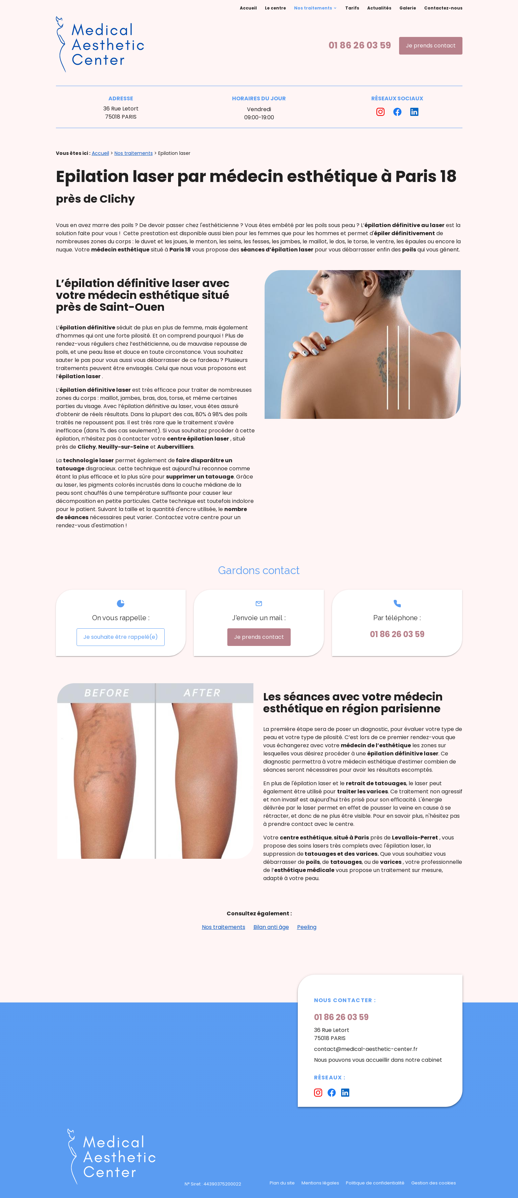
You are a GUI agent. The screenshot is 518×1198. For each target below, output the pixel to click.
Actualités (379, 8)
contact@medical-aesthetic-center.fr (366, 1049)
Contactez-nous (443, 8)
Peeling (306, 927)
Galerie (407, 8)
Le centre (275, 8)
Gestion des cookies (433, 1183)
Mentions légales (320, 1183)
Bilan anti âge (271, 927)
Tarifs (352, 8)
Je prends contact (431, 45)
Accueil (248, 8)
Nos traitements (313, 8)
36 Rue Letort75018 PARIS (121, 113)
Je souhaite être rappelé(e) (120, 637)
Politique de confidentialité (375, 1183)
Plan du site (282, 1183)
